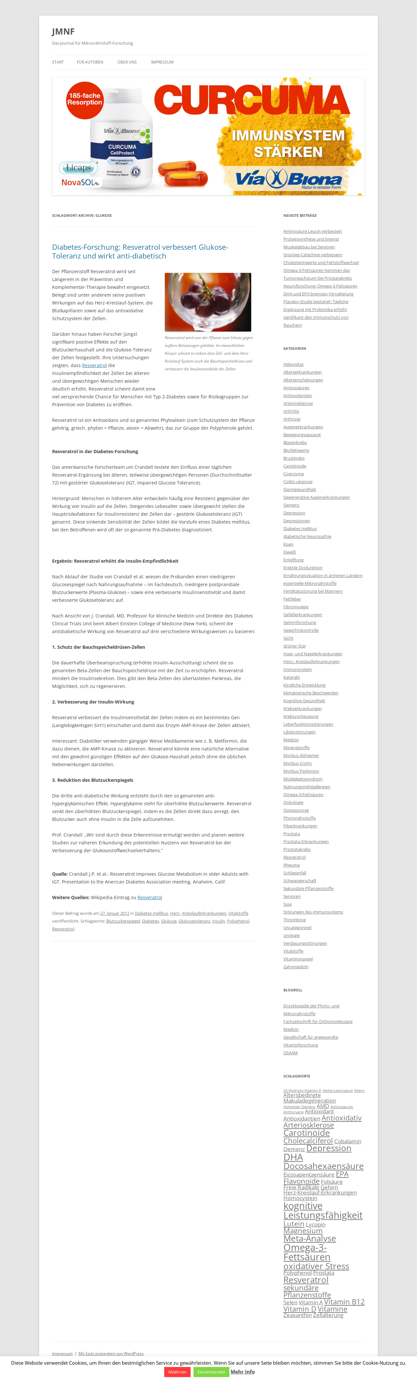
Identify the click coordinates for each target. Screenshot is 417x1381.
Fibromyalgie (296, 607)
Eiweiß (289, 552)
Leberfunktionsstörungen (308, 724)
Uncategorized (297, 927)
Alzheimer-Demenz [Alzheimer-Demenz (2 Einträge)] (299, 1107)
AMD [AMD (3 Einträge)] (323, 1106)
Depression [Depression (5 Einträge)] (329, 1148)
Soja (287, 904)
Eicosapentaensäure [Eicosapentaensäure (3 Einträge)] (309, 1174)
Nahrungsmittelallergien (306, 787)
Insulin (218, 921)
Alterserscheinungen (303, 380)
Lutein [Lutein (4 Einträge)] (294, 1223)
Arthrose (291, 419)
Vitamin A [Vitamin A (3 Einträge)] (311, 1302)
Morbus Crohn (297, 763)
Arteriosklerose (298, 403)
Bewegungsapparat (302, 435)
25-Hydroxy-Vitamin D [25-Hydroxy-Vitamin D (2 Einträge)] (302, 1090)
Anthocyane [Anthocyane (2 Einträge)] (293, 1112)
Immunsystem (297, 669)
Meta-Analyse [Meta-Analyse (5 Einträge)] (309, 1238)
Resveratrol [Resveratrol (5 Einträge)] (306, 1279)
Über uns (127, 62)
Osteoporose (296, 810)
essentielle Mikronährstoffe (310, 583)
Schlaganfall (294, 873)
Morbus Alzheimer (301, 755)
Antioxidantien (297, 395)
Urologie (291, 935)
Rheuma (291, 865)
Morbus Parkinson (301, 771)
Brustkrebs (294, 458)
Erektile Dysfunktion (303, 568)
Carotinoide (294, 466)
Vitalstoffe (238, 913)
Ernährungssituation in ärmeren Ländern (323, 575)
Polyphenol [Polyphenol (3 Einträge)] (297, 1272)
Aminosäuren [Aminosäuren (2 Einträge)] (341, 1107)
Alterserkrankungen (302, 372)
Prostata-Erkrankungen (306, 841)
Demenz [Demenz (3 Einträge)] (294, 1149)
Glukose (169, 921)
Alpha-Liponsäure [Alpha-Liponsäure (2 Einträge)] (338, 1090)
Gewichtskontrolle (301, 630)
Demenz (291, 505)
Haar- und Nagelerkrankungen (312, 654)
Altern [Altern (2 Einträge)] (359, 1090)
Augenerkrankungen (303, 427)
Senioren (292, 896)
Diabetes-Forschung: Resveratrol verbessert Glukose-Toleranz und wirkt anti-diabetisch (140, 251)
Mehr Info (243, 1371)
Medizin (291, 740)
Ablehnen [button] (177, 1372)
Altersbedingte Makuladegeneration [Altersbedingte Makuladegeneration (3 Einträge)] (309, 1097)
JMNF (63, 31)
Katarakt (291, 677)
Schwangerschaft (299, 881)
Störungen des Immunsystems (313, 912)
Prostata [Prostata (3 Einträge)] (323, 1272)
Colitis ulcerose (297, 481)
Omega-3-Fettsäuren (303, 794)
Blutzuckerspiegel (123, 921)
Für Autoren (90, 62)
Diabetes (150, 921)
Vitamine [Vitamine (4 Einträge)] (332, 1309)
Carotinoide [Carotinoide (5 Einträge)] (306, 1132)
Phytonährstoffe (299, 818)
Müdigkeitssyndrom (303, 779)
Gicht (288, 638)
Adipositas (293, 364)
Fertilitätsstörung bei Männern (313, 591)
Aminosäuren (296, 388)
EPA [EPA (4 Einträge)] (342, 1174)
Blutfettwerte (296, 450)
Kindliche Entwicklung (304, 685)
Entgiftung (293, 560)
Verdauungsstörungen (305, 943)
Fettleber (292, 599)
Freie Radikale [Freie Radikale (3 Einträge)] (301, 1187)
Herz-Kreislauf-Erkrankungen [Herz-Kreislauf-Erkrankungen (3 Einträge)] (320, 1192)
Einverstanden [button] (211, 1372)
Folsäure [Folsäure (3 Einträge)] (332, 1181)
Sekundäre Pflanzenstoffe (308, 888)
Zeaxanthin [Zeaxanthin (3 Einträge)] (297, 1315)
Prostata (291, 834)
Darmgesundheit (299, 489)
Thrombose (294, 920)
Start (58, 62)
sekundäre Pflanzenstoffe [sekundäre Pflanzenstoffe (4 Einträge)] (307, 1291)
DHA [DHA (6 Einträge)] (293, 1157)
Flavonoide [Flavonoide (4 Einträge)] (301, 1181)
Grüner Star (294, 646)
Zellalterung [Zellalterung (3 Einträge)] (328, 1315)
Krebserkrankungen (302, 708)
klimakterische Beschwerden (310, 693)
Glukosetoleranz (194, 921)
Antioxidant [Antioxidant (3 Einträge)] (319, 1111)
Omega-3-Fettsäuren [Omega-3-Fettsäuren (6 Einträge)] (307, 1252)
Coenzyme (293, 474)
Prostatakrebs (297, 849)
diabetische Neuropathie (307, 536)
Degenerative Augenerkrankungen (316, 497)
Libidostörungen (299, 732)
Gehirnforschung (299, 622)
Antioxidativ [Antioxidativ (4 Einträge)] (342, 1117)
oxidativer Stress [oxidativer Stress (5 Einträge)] (316, 1266)
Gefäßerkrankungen (302, 614)
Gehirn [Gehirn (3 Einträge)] (329, 1187)
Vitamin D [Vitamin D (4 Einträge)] (299, 1309)
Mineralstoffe (296, 747)
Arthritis (291, 411)
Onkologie (293, 802)
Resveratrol (94, 365)
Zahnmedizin (296, 967)
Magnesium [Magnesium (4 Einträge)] (303, 1230)
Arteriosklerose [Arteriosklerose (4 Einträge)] (308, 1125)
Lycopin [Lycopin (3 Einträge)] (315, 1224)
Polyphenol (238, 921)
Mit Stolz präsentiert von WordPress (111, 1353)
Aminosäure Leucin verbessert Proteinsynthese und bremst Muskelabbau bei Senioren (312, 239)
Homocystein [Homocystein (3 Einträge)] (300, 1198)
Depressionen (296, 521)
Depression (294, 513)
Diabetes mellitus (151, 913)
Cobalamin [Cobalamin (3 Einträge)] (347, 1141)
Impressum (162, 62)
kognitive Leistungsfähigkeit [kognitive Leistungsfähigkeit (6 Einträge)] (323, 1210)
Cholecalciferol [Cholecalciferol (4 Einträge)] (308, 1140)
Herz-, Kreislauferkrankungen (198, 913)
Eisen (288, 544)
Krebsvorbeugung (300, 716)
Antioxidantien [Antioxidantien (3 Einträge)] (301, 1118)
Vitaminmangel (298, 959)
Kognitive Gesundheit (304, 701)
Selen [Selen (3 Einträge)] (290, 1302)
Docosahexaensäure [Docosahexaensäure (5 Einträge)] (323, 1166)
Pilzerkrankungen (300, 826)
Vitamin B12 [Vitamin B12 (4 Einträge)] (344, 1301)
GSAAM (290, 1053)
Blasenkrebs (295, 442)
